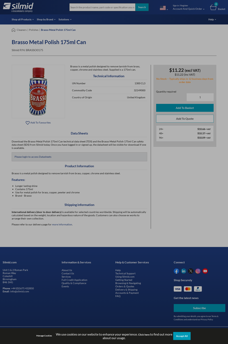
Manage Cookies (44, 335)
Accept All (182, 336)
